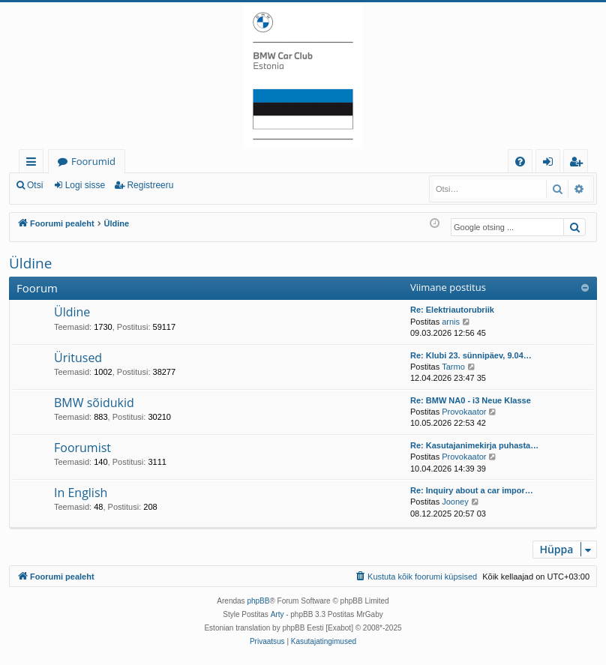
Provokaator (464, 411)
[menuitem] (520, 161)
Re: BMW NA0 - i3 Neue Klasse (470, 400)
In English (80, 492)
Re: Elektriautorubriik (452, 309)
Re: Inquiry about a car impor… (471, 490)
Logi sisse (85, 185)
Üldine (30, 263)
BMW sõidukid (94, 402)
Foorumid (93, 161)
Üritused (78, 357)
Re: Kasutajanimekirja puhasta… (474, 445)
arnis (451, 321)
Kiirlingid (34, 163)
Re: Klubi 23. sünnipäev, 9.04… (471, 355)
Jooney (455, 501)
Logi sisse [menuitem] (551, 163)
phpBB (258, 601)
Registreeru (150, 185)
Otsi (35, 185)
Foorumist (82, 447)
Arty (277, 614)
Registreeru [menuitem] (579, 163)
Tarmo (453, 366)
